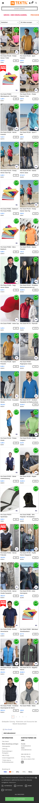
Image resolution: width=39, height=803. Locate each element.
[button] (29, 3)
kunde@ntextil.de (26, 746)
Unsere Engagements (8, 758)
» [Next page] (26, 717)
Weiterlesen (12, 782)
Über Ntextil (5, 741)
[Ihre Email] (19, 729)
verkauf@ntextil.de (26, 750)
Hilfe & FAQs (5, 755)
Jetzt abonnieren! (9, 733)
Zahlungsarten (6, 746)
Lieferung (4, 748)
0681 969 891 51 (25, 754)
